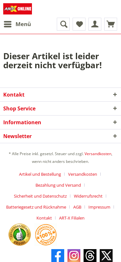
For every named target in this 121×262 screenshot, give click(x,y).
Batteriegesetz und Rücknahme (36, 207)
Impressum (99, 207)
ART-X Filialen (72, 218)
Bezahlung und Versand (58, 185)
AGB (77, 207)
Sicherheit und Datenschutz (40, 196)
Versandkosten (98, 153)
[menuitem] (17, 24)
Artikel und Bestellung (40, 174)
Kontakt (44, 218)
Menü (17, 23)
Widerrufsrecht (88, 196)
